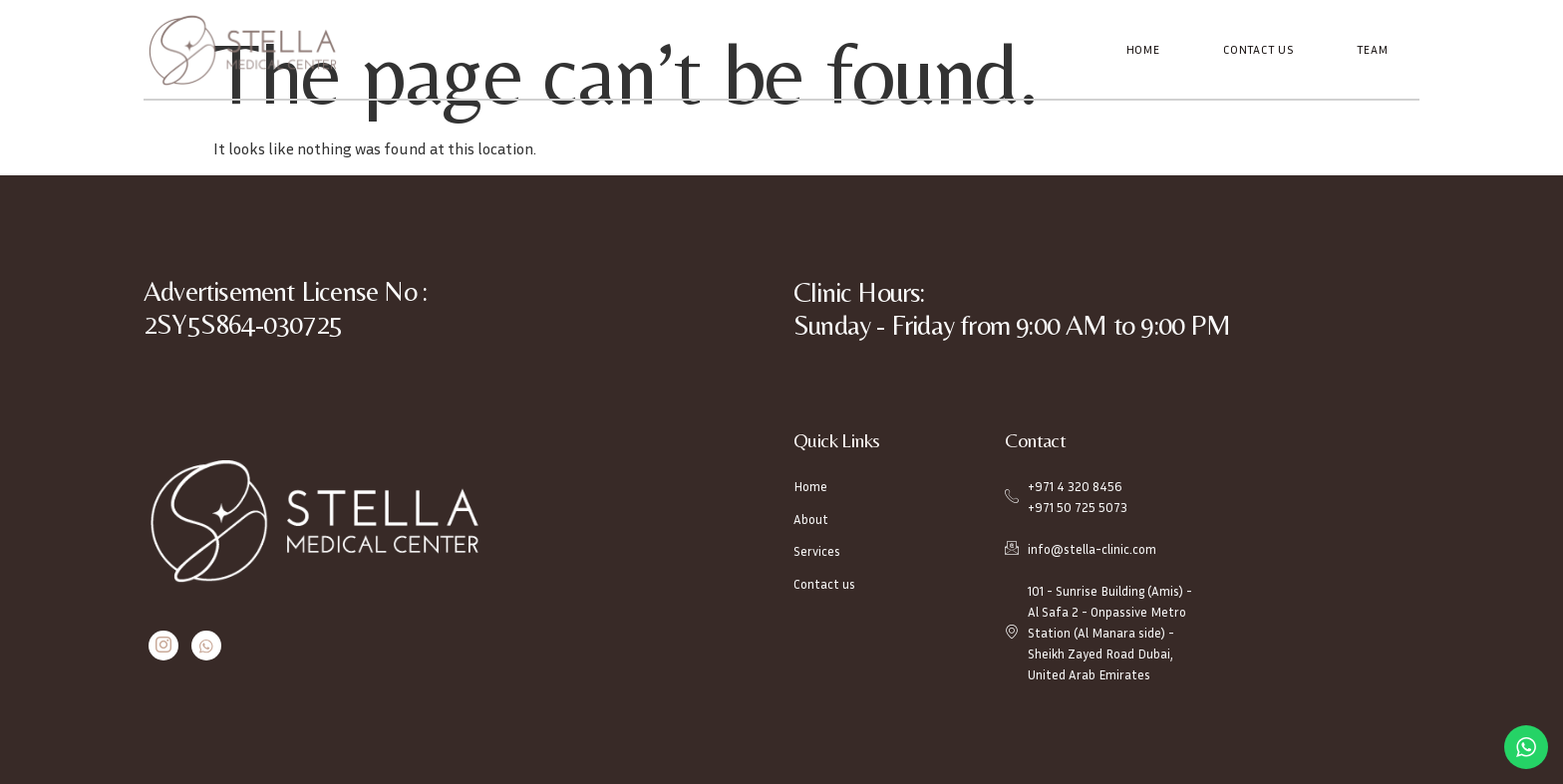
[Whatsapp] (201, 645)
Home (1146, 49)
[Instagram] (162, 645)
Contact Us (1260, 49)
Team (1373, 49)
